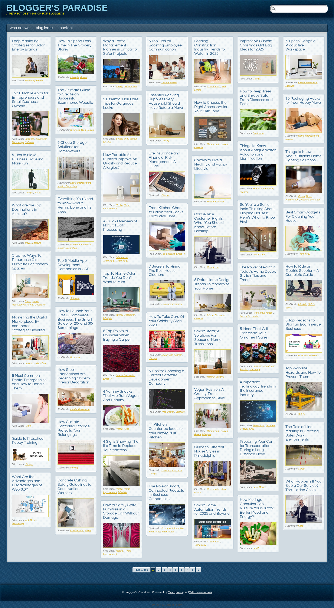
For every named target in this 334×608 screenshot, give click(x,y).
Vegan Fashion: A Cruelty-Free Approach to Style (209, 394)
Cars (209, 267)
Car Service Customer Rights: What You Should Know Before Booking (209, 222)
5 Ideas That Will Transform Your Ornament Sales (254, 333)
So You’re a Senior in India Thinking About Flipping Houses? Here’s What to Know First (258, 213)
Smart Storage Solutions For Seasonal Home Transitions (207, 337)
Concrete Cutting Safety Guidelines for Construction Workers (75, 486)
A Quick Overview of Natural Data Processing (120, 225)
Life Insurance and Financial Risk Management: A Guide (164, 159)
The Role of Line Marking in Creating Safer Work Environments (302, 433)
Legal (216, 267)
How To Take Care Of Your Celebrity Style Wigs (166, 321)
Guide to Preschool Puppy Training (28, 441)
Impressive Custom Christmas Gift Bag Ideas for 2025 (256, 45)
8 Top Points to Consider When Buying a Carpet (117, 335)
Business (75, 130)
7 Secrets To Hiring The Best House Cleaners (164, 270)
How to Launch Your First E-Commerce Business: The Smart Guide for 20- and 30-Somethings (76, 319)
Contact (66, 28)
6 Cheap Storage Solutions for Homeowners (72, 147)
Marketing (30, 80)
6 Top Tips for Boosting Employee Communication (165, 45)
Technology (304, 253)
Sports (288, 307)
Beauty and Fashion (126, 138)
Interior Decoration (308, 82)
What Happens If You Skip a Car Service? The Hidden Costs (303, 485)
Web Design (87, 130)
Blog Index (44, 28)
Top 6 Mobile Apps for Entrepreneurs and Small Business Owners (30, 99)
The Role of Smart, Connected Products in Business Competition (166, 492)
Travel (38, 192)
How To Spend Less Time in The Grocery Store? (74, 45)
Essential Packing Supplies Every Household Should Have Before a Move (166, 101)
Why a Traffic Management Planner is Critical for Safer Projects (120, 47)
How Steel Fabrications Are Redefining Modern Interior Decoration (74, 376)
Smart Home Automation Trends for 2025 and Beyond (212, 509)
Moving (165, 140)
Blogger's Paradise (57, 8)
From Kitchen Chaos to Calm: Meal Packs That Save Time (166, 212)
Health (119, 205)
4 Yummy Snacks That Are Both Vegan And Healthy (121, 395)
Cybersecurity (247, 429)
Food (164, 253)
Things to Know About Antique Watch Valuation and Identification (258, 152)
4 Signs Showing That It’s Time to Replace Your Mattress (121, 445)
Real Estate (259, 254)
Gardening (258, 133)
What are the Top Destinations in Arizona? (26, 209)
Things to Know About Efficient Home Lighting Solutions (303, 156)
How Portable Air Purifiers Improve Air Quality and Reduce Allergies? (120, 161)
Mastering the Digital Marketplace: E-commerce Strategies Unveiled (29, 323)
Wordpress (175, 592)
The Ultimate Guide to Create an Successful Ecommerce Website (75, 96)
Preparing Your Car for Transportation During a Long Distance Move (256, 447)
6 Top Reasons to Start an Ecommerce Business (303, 324)
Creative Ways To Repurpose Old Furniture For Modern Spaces (30, 262)
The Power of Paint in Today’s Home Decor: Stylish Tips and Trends (258, 273)
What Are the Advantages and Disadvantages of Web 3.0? (27, 483)
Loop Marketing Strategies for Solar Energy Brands (28, 45)
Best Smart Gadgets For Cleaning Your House (302, 216)
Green (39, 80)
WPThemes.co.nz (200, 592)
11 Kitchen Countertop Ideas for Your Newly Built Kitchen (166, 430)
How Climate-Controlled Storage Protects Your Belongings (74, 428)
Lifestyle (74, 77)
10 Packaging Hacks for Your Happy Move (303, 101)
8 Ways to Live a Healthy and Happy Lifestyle (210, 164)
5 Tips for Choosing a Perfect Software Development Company (166, 377)
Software (29, 142)
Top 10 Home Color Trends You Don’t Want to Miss (119, 277)
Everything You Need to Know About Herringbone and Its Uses (75, 205)
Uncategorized (169, 82)
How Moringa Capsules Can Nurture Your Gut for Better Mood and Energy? (257, 508)
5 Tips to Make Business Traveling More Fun (27, 159)
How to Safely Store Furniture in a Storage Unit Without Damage (121, 511)
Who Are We (19, 28)
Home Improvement (308, 135)
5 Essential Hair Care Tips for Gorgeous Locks (120, 103)
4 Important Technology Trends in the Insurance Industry (258, 388)
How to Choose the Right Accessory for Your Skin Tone (210, 107)
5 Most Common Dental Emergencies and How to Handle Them (29, 382)
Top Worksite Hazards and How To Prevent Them (303, 372)
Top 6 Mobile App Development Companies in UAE (73, 265)
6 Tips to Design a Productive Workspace (300, 45)
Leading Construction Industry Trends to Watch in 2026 (209, 47)
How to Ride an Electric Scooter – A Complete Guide (302, 270)
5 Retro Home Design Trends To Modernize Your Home (212, 284)
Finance (165, 195)
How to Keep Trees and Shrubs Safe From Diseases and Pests (256, 97)
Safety (119, 86)
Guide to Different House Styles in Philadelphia (209, 451)
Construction (130, 86)
